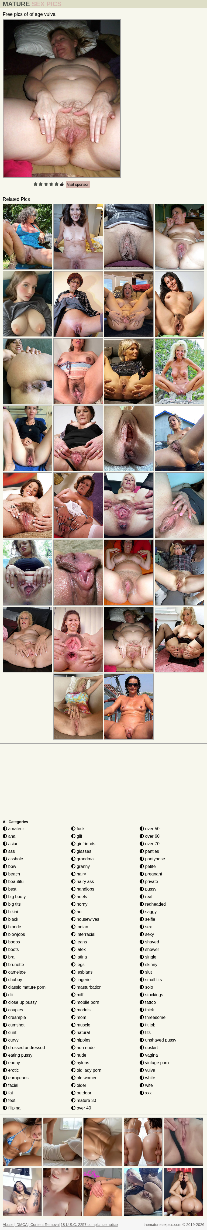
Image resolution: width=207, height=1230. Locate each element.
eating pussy (17, 1055)
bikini (10, 911)
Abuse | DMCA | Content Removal (31, 1224)
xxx (145, 1093)
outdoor (81, 1093)
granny (80, 866)
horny (79, 904)
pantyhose (152, 859)
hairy (78, 874)
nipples (80, 1040)
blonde (12, 927)
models (81, 1010)
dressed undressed (24, 1047)
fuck (78, 828)
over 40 (81, 1108)
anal (9, 836)
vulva (147, 1070)
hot (77, 911)
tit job (148, 1025)
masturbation (86, 987)
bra (9, 957)
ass (9, 851)
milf (77, 994)
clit (8, 994)
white (147, 1078)
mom (78, 1017)
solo (146, 987)
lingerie (81, 979)
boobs (11, 942)
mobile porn (85, 1002)
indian (79, 927)
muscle (80, 1025)
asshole (13, 859)
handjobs (82, 889)
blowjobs (14, 934)
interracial (83, 934)
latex (78, 949)
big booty (14, 896)
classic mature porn (24, 987)
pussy (148, 889)
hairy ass (82, 881)
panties (149, 851)
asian (11, 843)
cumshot (14, 1025)
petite (148, 866)
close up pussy (20, 1002)
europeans (16, 1078)
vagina (149, 1055)
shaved (149, 942)
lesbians (81, 972)
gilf (76, 836)
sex (146, 927)
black (10, 919)
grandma (82, 859)
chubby (12, 979)
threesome (152, 1017)
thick (147, 1010)
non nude (83, 1047)
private (149, 881)
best (9, 889)
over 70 (150, 843)
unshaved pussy (158, 1040)
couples (13, 1010)
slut (146, 972)
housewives (85, 919)
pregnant (151, 874)
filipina (11, 1108)
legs (78, 964)
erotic (11, 1070)
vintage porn (154, 1062)
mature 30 (83, 1100)
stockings (151, 994)
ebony (11, 1062)
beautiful (14, 881)
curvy (11, 1040)
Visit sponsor (78, 184)
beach (11, 874)
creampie (14, 1017)
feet (9, 1100)
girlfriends (83, 843)
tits (145, 1032)
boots (11, 949)
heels (79, 896)
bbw (9, 866)
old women (84, 1078)
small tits (151, 979)
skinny (148, 964)
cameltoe (14, 972)
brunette (13, 964)
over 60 (150, 836)
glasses (81, 851)
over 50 (150, 828)
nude (78, 1055)
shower (149, 949)
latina (79, 957)
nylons (80, 1062)
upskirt (149, 1047)
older (78, 1085)
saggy (148, 911)
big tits (12, 904)
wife (146, 1085)
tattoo (148, 1002)
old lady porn (86, 1070)
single (148, 957)
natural (80, 1032)
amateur (13, 828)
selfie (147, 919)
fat (8, 1093)
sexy (147, 934)
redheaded (153, 904)
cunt (9, 1032)
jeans (79, 942)
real (146, 896)
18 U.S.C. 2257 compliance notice (89, 1224)
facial (10, 1085)
